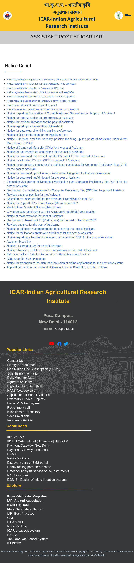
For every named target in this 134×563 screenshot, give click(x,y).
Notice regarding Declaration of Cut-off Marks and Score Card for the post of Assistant (61, 113)
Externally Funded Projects (26, 399)
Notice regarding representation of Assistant (34, 126)
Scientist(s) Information (23, 373)
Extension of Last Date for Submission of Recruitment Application (48, 254)
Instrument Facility (20, 420)
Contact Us (15, 360)
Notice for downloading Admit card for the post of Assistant (43, 177)
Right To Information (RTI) (25, 386)
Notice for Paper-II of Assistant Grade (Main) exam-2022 (42, 203)
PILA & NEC (15, 522)
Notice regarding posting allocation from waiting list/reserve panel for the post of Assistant (52, 79)
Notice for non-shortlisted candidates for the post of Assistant (45, 151)
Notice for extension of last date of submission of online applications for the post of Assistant (65, 263)
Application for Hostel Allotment (29, 395)
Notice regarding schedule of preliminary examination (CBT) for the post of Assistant (60, 237)
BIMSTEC (14, 543)
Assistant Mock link (19, 241)
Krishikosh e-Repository (23, 412)
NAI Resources (17, 475)
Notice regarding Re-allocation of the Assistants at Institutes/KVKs (40, 92)
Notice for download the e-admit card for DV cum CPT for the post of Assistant (56, 156)
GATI (10, 518)
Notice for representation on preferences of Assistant (40, 117)
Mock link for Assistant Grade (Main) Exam (34, 207)
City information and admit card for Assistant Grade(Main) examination (51, 211)
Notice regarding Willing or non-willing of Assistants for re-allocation (41, 83)
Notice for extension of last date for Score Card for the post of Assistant (43, 109)
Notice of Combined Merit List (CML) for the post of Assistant (45, 147)
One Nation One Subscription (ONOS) (33, 369)
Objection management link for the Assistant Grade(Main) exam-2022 (50, 198)
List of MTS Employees (23, 403)
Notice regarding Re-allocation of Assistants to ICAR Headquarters (41, 96)
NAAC (11, 454)
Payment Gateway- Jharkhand (28, 450)
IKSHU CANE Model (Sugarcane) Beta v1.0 (37, 441)
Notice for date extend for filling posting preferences (39, 130)
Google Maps (64, 329)
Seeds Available (18, 416)
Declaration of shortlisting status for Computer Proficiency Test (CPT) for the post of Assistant (65, 190)
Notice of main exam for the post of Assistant (35, 216)
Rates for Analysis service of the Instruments (38, 471)
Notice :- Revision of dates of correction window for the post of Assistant (52, 250)
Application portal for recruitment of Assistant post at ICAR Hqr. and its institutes (57, 267)
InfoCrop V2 (15, 437)
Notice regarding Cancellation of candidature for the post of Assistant (42, 100)
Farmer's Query (18, 458)
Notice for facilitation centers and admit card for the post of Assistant (50, 233)
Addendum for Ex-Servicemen (26, 258)
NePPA (12, 535)
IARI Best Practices (20, 513)
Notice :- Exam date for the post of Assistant (34, 245)
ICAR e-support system (23, 530)
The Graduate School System (27, 539)
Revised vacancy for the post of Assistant (33, 224)
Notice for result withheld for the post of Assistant (32, 105)
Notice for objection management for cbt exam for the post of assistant (51, 228)
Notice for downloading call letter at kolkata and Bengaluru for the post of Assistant (59, 173)
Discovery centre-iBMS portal (27, 462)
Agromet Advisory (19, 382)
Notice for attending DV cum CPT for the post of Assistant (43, 160)
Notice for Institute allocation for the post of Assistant (40, 122)
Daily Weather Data (20, 377)
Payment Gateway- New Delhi (28, 445)
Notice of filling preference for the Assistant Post (37, 134)
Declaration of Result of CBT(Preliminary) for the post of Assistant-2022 (52, 220)
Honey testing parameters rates (29, 467)
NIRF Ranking (17, 526)
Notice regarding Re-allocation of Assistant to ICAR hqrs (35, 88)
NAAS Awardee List (21, 390)
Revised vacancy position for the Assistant (33, 194)
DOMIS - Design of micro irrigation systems (37, 479)
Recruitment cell (18, 407)
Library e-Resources (21, 365)
